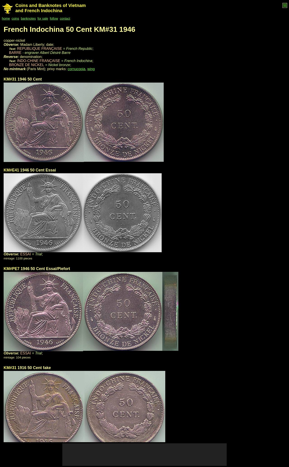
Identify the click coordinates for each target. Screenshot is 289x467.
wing (91, 69)
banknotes (28, 18)
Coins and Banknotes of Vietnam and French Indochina (50, 8)
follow (54, 18)
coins (15, 18)
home (6, 18)
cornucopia (76, 69)
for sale (42, 18)
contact (65, 18)
